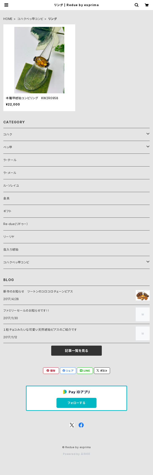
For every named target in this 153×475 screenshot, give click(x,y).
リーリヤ (8, 236)
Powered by (76, 453)
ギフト (7, 211)
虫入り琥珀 (11, 249)
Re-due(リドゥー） (15, 224)
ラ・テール (10, 160)
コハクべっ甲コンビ (30, 19)
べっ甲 (7, 147)
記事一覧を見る (76, 351)
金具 (6, 198)
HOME (8, 19)
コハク (7, 134)
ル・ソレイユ (11, 185)
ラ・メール (9, 172)
